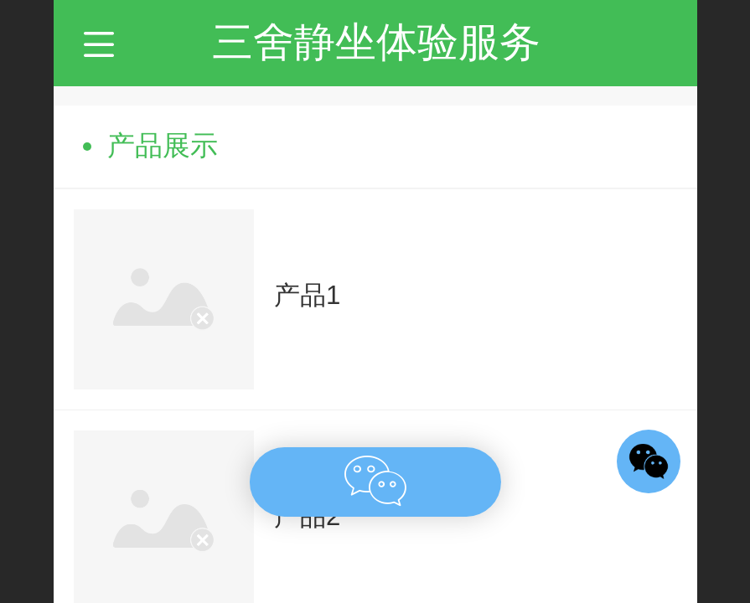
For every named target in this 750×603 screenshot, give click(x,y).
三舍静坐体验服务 (376, 41)
